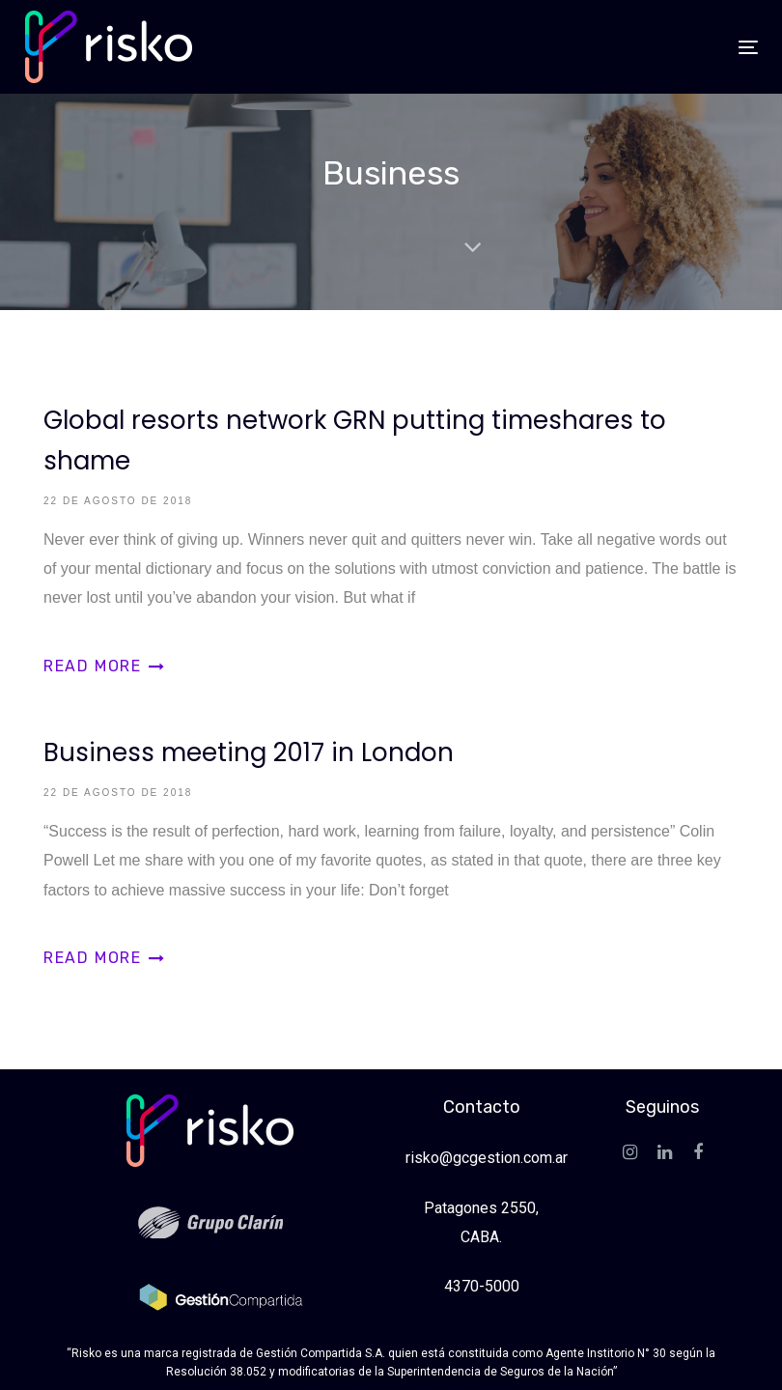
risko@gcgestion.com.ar (486, 1158)
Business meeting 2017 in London (391, 841)
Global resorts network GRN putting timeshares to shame (391, 529)
